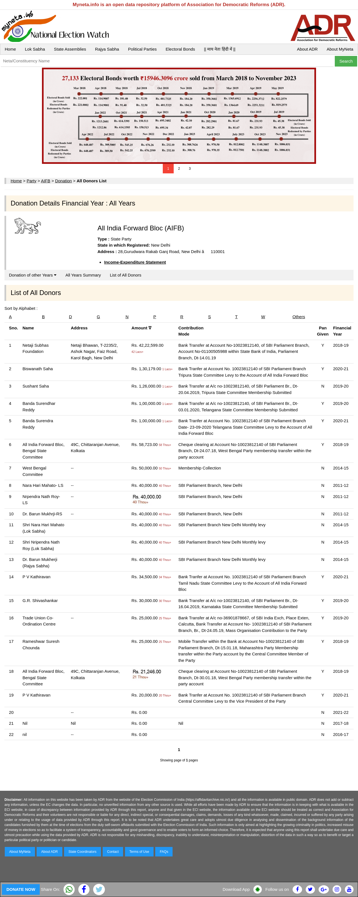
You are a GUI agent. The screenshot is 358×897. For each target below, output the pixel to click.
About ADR (307, 49)
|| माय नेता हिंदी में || (219, 49)
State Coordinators (82, 852)
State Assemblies (70, 49)
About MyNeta (340, 49)
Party (31, 180)
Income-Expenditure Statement (135, 262)
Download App (236, 889)
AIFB (45, 180)
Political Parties (142, 49)
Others (299, 316)
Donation (63, 180)
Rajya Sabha (107, 49)
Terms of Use (139, 852)
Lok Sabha (35, 49)
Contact (113, 852)
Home (10, 49)
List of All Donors (126, 275)
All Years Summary (83, 275)
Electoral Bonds (180, 49)
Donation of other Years (32, 275)
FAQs (164, 852)
